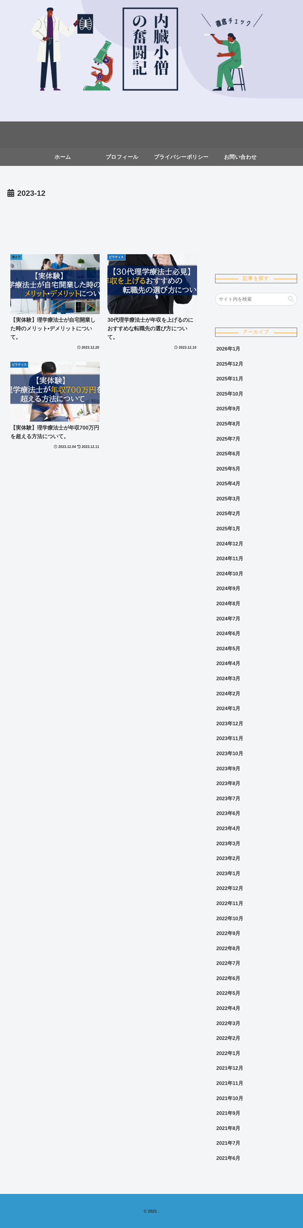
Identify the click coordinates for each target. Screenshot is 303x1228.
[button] (291, 299)
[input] (256, 299)
